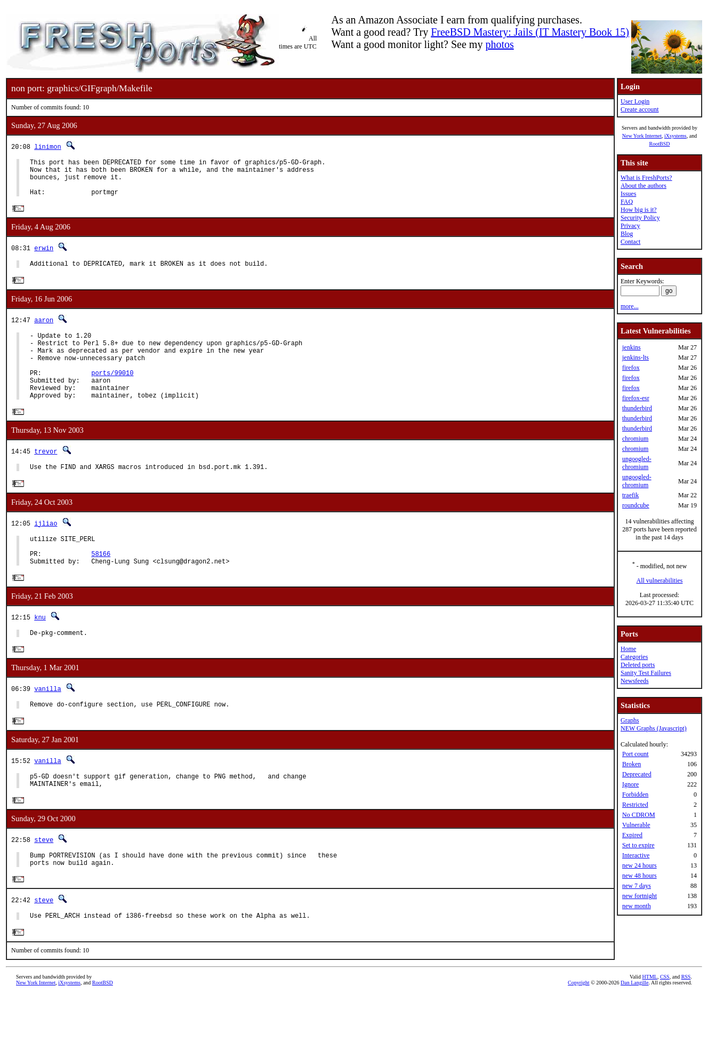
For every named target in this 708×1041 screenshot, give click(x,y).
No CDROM (638, 815)
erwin (43, 256)
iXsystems (675, 136)
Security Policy (640, 217)
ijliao (45, 549)
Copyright (579, 1029)
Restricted (635, 804)
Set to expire (638, 845)
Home (628, 649)
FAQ (627, 201)
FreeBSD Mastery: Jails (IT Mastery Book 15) (530, 32)
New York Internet (642, 136)
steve (43, 880)
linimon (47, 146)
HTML (649, 1023)
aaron (43, 330)
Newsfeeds (635, 681)
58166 (100, 585)
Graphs (630, 720)
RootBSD (659, 144)
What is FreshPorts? (646, 177)
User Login (635, 101)
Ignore (630, 784)
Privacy (630, 225)
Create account (640, 109)
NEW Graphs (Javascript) (654, 728)
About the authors (643, 185)
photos (499, 44)
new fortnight (639, 896)
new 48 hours (639, 875)
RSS (686, 1023)
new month (636, 906)
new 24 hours (639, 865)
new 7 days (636, 885)
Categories (634, 657)
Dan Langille (634, 1029)
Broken (631, 764)
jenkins (631, 347)
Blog (627, 233)
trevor (45, 476)
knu (40, 650)
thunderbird (637, 408)
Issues (628, 193)
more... (630, 306)
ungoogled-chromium (636, 463)
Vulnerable (636, 825)
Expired (632, 835)
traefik (630, 495)
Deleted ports (638, 665)
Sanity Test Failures (646, 673)
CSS (665, 1023)
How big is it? (639, 209)
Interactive (635, 855)
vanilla (47, 724)
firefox (631, 367)
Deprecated (636, 774)
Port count (635, 754)
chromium (635, 438)
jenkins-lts (635, 357)
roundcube (635, 505)
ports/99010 (112, 392)
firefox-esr (635, 398)
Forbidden (635, 794)
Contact (630, 241)
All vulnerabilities (660, 580)
